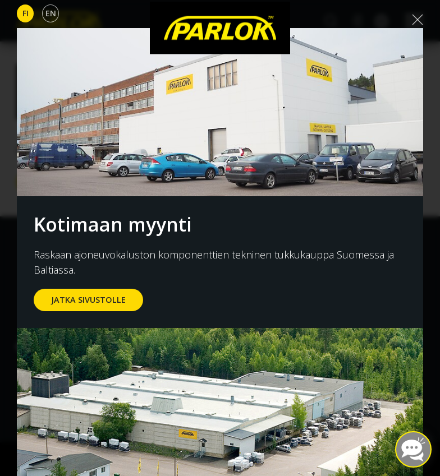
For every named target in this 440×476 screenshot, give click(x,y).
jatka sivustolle (88, 299)
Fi (25, 13)
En (50, 13)
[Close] (417, 19)
